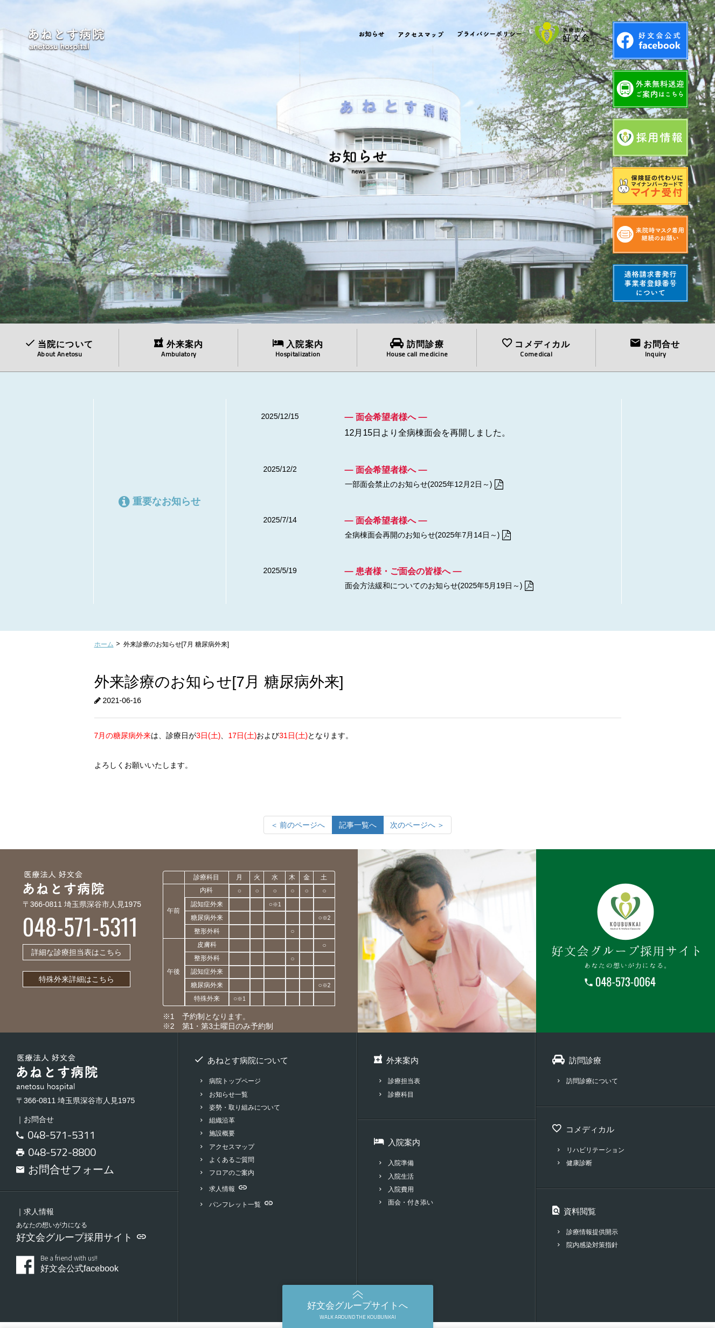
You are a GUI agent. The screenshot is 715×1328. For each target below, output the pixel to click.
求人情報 (224, 1194)
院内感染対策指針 (590, 1251)
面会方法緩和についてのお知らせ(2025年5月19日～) (452, 590)
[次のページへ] (417, 830)
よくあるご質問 (229, 1165)
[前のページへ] (297, 830)
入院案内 (297, 348)
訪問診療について (590, 1087)
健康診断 (576, 1169)
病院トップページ (233, 1087)
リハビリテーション (594, 1156)
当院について (59, 348)
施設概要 (219, 1139)
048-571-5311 (61, 1140)
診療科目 (397, 1100)
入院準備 (397, 1169)
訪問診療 (416, 348)
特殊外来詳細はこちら (76, 985)
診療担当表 (401, 1087)
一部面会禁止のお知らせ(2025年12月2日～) (435, 485)
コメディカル (536, 348)
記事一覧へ (358, 830)
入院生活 (397, 1182)
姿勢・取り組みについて (243, 1113)
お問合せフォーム (65, 1175)
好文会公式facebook (101, 1269)
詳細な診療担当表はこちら (76, 958)
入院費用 (397, 1195)
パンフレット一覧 (238, 1210)
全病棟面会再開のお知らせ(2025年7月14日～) (439, 537)
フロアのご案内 (229, 1178)
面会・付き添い (408, 1208)
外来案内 (178, 348)
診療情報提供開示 (590, 1238)
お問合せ (655, 348)
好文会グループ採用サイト (81, 1243)
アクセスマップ (229, 1152)
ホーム (104, 650)
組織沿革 (219, 1126)
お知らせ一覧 (226, 1100)
